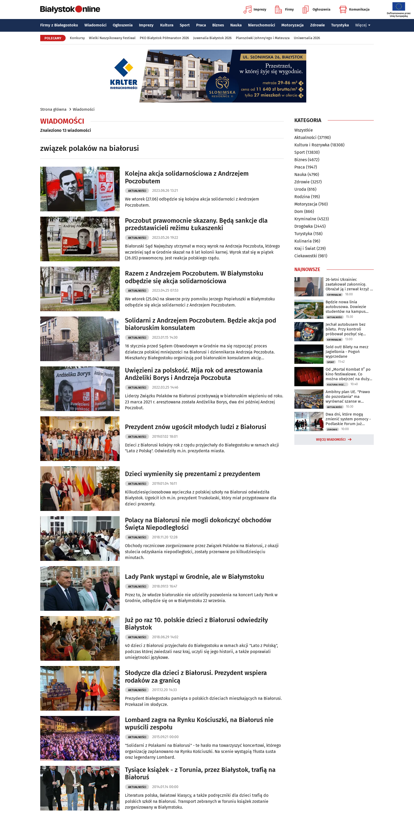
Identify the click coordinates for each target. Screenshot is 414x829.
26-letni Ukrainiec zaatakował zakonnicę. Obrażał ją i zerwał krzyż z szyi (349, 284)
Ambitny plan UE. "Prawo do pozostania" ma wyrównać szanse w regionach (348, 396)
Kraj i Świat (305, 248)
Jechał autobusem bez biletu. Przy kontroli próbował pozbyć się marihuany (346, 329)
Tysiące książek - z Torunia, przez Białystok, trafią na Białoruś (200, 773)
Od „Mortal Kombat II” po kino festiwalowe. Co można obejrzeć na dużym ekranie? (349, 374)
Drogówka (303, 226)
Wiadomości (95, 25)
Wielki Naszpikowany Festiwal (112, 38)
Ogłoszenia (316, 9)
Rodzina (302, 196)
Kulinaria (303, 241)
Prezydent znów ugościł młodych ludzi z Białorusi (195, 427)
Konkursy (77, 38)
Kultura (166, 25)
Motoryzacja (292, 25)
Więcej (363, 25)
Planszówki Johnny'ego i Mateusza (263, 38)
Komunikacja (354, 9)
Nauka (236, 25)
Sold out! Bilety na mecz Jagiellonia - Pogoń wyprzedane (347, 351)
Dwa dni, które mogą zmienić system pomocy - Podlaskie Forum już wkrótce (348, 419)
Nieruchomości (261, 25)
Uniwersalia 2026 (307, 38)
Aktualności (137, 191)
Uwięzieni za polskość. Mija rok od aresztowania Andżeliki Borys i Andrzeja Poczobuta (194, 374)
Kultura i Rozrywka (312, 144)
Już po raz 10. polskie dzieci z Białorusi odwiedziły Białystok (196, 623)
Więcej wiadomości (331, 439)
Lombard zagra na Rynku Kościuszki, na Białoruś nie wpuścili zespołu (199, 723)
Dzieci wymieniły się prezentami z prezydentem (192, 474)
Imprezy (255, 9)
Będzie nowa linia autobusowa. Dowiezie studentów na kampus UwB (346, 307)
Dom (298, 211)
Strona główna (53, 109)
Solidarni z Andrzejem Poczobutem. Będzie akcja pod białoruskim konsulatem (200, 324)
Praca (201, 25)
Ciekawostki (305, 255)
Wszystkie (303, 130)
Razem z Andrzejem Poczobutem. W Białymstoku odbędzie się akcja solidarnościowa (194, 277)
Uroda (300, 189)
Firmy (284, 9)
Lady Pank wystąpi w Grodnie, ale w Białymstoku (194, 576)
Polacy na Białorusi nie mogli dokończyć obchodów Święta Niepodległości (198, 524)
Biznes (218, 25)
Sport (185, 25)
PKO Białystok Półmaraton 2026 (164, 38)
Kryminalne (305, 218)
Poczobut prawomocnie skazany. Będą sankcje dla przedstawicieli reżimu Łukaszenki (196, 224)
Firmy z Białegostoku (59, 25)
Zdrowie (317, 25)
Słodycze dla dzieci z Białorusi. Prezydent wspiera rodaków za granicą (196, 676)
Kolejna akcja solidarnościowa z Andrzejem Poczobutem (187, 177)
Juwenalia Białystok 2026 (212, 38)
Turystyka (340, 25)
